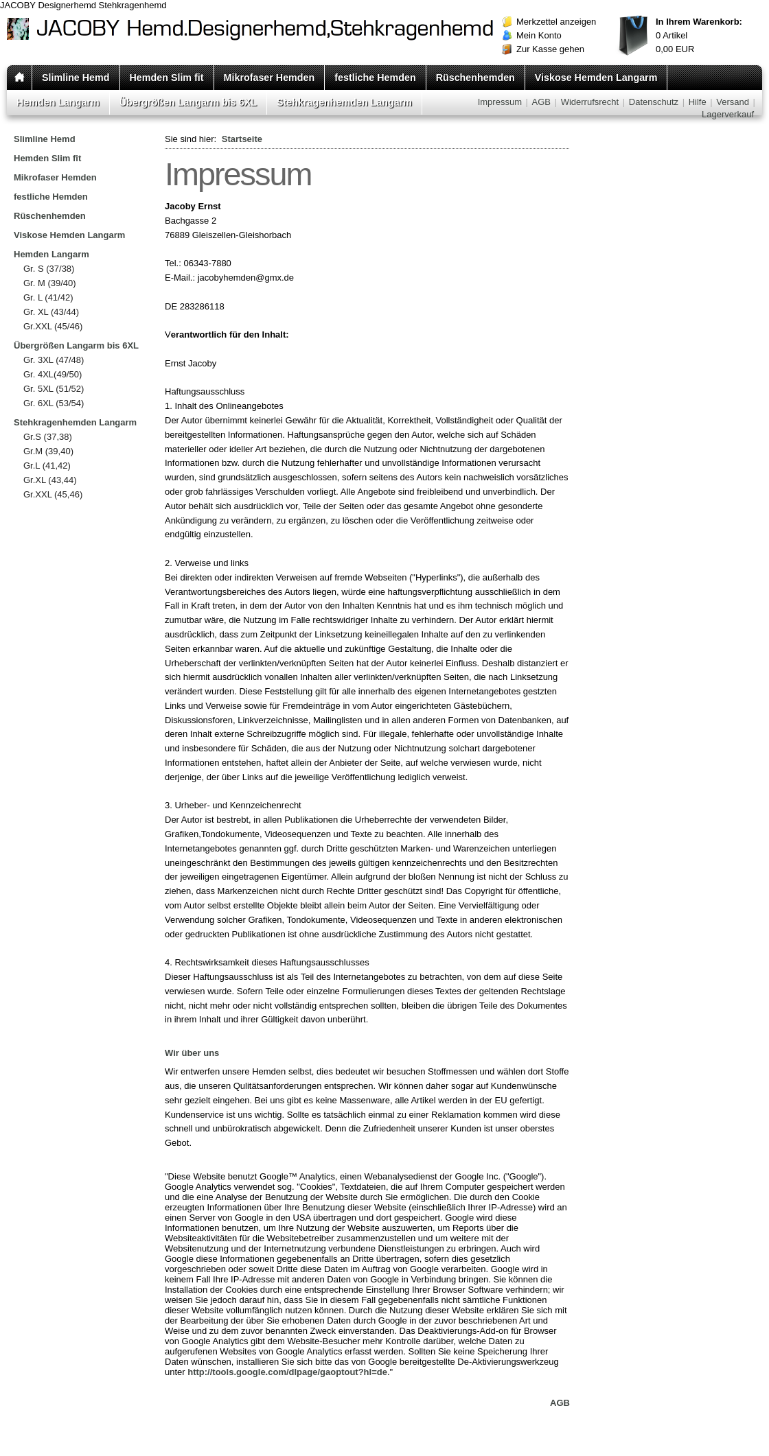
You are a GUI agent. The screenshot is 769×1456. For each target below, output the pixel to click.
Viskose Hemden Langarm (596, 77)
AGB (541, 102)
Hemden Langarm (58, 102)
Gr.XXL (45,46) (52, 494)
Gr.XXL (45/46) (52, 326)
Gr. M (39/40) (49, 283)
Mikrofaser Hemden (269, 77)
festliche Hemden (374, 77)
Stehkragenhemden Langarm (344, 102)
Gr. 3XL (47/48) (53, 360)
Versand (732, 102)
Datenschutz (653, 102)
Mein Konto (539, 35)
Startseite (242, 139)
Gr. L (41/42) (48, 297)
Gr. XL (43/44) (51, 312)
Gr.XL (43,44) (50, 480)
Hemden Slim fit (167, 77)
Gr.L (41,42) (47, 465)
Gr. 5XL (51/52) (53, 389)
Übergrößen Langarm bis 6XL (188, 102)
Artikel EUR (699, 35)
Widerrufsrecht (590, 102)
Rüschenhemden (475, 77)
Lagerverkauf (728, 114)
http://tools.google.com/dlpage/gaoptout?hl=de (287, 1372)
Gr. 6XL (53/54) (53, 403)
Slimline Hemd (76, 77)
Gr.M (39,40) (48, 451)
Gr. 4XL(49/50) (52, 374)
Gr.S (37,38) (47, 437)
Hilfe (698, 102)
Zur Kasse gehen (550, 49)
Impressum (500, 102)
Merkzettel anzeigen (556, 21)
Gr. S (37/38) (48, 268)
